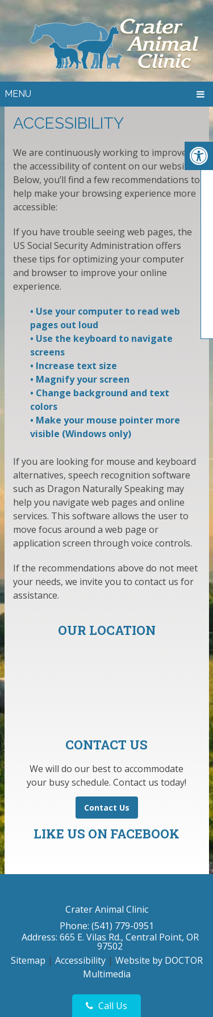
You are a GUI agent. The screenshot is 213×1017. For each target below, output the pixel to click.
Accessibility (80, 960)
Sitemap (28, 960)
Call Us (106, 1005)
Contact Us (107, 807)
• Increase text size (74, 365)
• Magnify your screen (81, 379)
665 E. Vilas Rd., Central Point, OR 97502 (129, 941)
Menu (18, 93)
